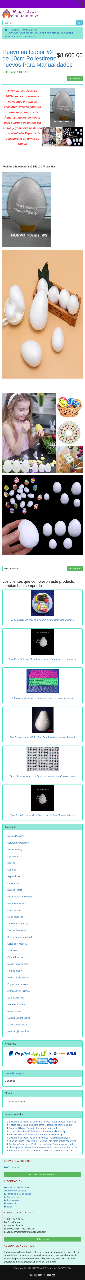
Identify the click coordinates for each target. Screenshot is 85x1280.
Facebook (10, 1203)
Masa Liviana (14, 1011)
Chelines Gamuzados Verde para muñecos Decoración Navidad (41, 1144)
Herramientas (14, 910)
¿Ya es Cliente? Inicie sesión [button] (42, 1174)
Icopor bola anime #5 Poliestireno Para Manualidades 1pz (38, 1131)
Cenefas (11, 869)
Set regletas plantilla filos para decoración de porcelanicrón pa (42, 698)
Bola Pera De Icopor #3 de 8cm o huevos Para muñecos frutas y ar (42, 659)
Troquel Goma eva (16, 930)
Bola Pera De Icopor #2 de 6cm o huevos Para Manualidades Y (42, 815)
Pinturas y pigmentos (17, 977)
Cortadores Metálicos (18, 842)
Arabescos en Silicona (18, 991)
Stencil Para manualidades (20, 937)
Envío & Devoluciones (16, 1187)
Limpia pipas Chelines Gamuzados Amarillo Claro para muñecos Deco (44, 1147)
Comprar (75, 78)
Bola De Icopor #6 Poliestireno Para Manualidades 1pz (36, 1134)
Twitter (8, 1206)
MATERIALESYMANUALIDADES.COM (51, 1268)
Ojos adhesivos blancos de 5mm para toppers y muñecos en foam (42, 776)
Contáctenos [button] (42, 1239)
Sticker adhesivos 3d (17, 1024)
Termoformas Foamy (17, 923)
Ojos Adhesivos (15, 957)
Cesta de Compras (14, 1073)
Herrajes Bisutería (16, 1004)
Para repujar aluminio (18, 1031)
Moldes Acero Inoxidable (19, 896)
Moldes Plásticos (15, 836)
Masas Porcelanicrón (17, 964)
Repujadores (13, 876)
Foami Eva (12, 950)
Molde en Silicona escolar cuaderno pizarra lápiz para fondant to (42, 620)
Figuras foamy (14, 970)
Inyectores (12, 856)
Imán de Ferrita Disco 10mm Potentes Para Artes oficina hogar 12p (42, 1141)
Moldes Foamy (14, 849)
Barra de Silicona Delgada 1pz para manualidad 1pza (35, 1128)
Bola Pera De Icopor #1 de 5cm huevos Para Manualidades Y (39, 1137)
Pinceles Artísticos (16, 903)
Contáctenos (12, 1197)
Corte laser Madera (17, 944)
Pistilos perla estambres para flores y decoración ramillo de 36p (40, 1125)
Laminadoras (13, 883)
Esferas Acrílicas (15, 997)
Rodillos (11, 863)
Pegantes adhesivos (17, 984)
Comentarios (12, 568)
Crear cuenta (12, 1167)
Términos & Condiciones (17, 1194)
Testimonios (11, 1200)
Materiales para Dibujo (18, 1018)
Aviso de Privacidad (15, 1190)
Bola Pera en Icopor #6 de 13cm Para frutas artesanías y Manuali (42, 737)
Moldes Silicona (15, 917)
